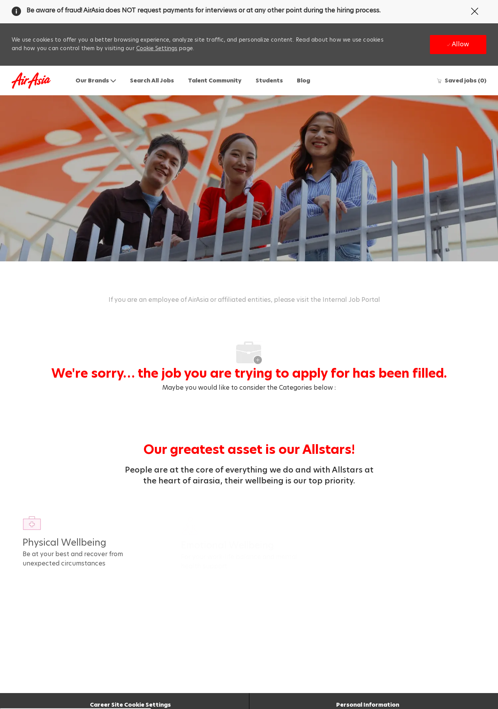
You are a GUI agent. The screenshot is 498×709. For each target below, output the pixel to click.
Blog (303, 80)
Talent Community (215, 80)
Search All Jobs (152, 80)
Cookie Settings (156, 48)
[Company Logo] (31, 80)
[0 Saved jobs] (461, 80)
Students (269, 80)
